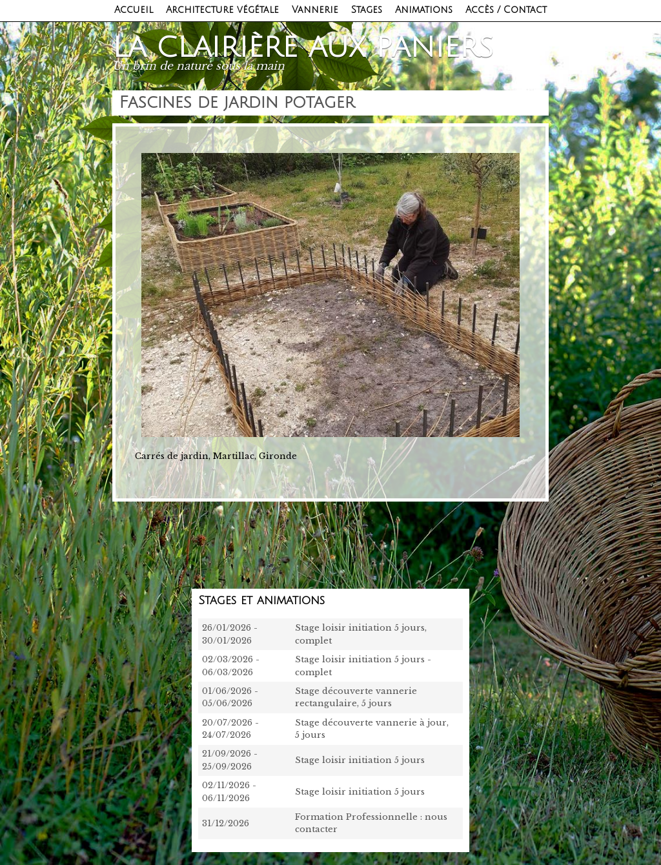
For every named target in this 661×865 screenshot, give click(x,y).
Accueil (133, 10)
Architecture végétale (222, 10)
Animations (424, 10)
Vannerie (315, 10)
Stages (366, 10)
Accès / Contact (506, 10)
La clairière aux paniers (303, 47)
